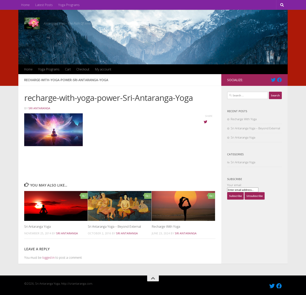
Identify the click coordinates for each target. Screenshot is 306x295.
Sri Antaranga (39, 108)
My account (103, 69)
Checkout (82, 69)
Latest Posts (44, 5)
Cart (68, 69)
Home (25, 5)
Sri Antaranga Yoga (37, 226)
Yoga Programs (69, 5)
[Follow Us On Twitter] (273, 79)
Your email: (234, 185)
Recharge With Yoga (166, 226)
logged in (48, 257)
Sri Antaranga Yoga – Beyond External (114, 226)
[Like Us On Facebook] (279, 79)
